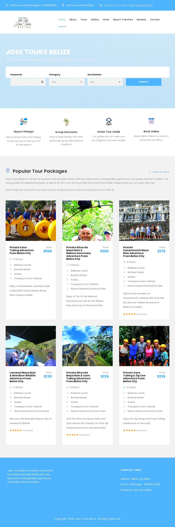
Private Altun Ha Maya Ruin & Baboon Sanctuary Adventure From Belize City (78, 253)
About (73, 19)
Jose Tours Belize (142, 490)
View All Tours (159, 172)
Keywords (16, 74)
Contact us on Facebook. (80, 5)
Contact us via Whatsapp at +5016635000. (33, 5)
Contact (155, 19)
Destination (94, 74)
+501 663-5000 (151, 484)
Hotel (106, 19)
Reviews (141, 19)
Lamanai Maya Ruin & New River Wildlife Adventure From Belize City (23, 377)
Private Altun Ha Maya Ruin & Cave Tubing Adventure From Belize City (78, 377)
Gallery (95, 19)
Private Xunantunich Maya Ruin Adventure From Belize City (136, 252)
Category (54, 74)
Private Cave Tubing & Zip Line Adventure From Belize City (134, 377)
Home (62, 19)
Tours (83, 19)
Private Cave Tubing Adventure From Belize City (22, 250)
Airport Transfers (123, 19)
